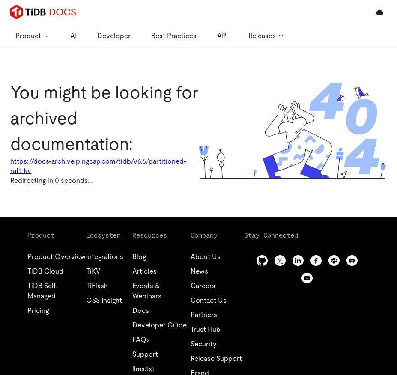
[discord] (352, 260)
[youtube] (307, 278)
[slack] (334, 260)
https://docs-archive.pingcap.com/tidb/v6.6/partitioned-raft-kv (98, 166)
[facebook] (316, 260)
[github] (262, 260)
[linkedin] (298, 260)
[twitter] (280, 260)
